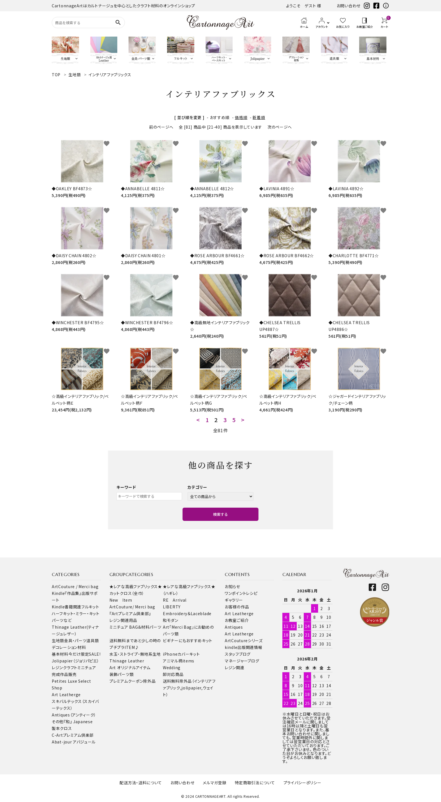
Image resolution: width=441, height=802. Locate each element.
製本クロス (62, 728)
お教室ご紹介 (237, 620)
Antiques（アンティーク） (74, 715)
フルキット (90, 607)
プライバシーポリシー (302, 782)
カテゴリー (197, 487)
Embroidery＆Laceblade (187, 613)
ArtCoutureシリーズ (244, 640)
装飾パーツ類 (121, 674)
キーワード (126, 487)
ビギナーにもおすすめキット (187, 640)
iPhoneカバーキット (181, 654)
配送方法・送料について (141, 782)
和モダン (170, 620)
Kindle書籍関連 (66, 607)
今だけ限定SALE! (84, 654)
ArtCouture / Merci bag (75, 586)
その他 (58, 721)
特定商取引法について (255, 782)
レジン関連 (234, 667)
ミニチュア (86, 667)
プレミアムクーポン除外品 (132, 681)
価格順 (241, 117)
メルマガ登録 (214, 782)
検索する (220, 514)
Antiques (234, 627)
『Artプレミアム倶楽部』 (130, 613)
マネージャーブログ (242, 661)
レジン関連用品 (123, 620)
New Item (120, 600)
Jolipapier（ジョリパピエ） (75, 661)
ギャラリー (234, 600)
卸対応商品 (173, 674)
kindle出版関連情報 (243, 647)
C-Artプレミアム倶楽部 (73, 735)
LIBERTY (172, 607)
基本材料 (60, 654)
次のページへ (279, 127)
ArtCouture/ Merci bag (132, 607)
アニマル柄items (178, 661)
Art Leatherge (66, 694)
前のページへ (161, 127)
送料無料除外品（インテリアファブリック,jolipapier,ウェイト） (189, 687)
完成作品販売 (64, 674)
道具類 (92, 640)
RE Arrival (174, 600)
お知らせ (232, 586)
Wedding (172, 667)
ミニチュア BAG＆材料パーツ (135, 627)
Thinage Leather (126, 661)
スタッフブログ (238, 654)
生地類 (58, 640)
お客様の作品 (237, 607)
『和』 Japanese (78, 721)
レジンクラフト (64, 667)
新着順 (259, 117)
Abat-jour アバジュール (74, 742)
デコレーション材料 (69, 647)
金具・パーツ (75, 640)
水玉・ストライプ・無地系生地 (135, 654)
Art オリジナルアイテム (129, 667)
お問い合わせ (349, 5)
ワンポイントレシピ (241, 593)
